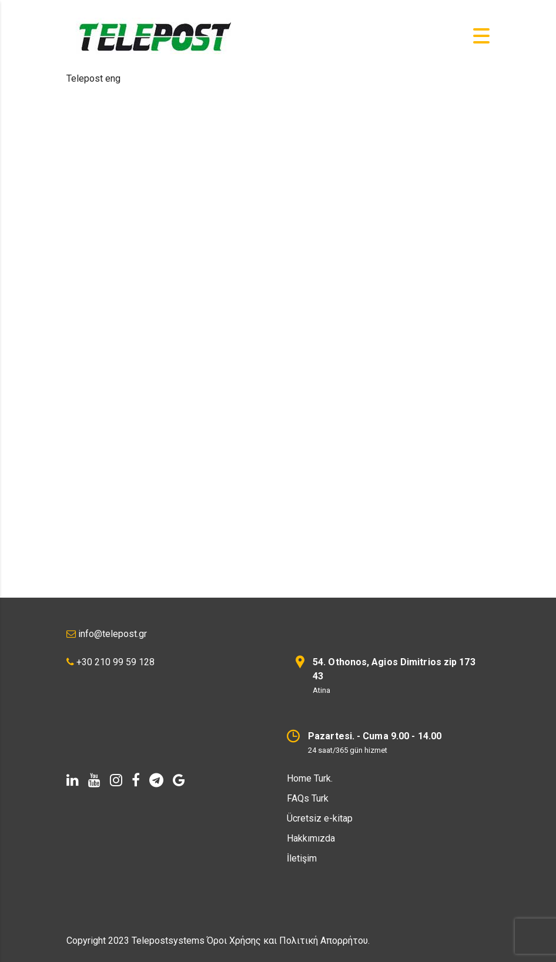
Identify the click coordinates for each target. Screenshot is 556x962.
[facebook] (136, 780)
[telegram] (156, 780)
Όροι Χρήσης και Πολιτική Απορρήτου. (288, 940)
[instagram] (116, 780)
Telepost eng (93, 78)
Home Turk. (310, 778)
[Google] (179, 780)
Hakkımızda (311, 838)
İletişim (302, 858)
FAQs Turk (308, 798)
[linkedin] (72, 780)
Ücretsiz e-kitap (320, 818)
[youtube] (94, 780)
